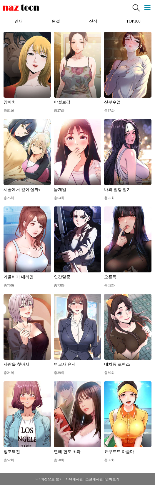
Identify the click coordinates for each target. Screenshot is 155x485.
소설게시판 (94, 479)
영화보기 (112, 479)
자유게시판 (74, 479)
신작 (93, 21)
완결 (56, 21)
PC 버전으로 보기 (49, 479)
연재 (18, 21)
